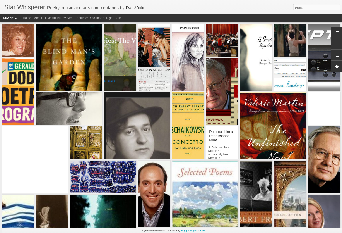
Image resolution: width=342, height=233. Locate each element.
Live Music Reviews (58, 18)
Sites (119, 18)
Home (27, 18)
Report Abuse (197, 230)
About (38, 18)
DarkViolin (135, 7)
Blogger (185, 230)
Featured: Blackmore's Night (94, 18)
